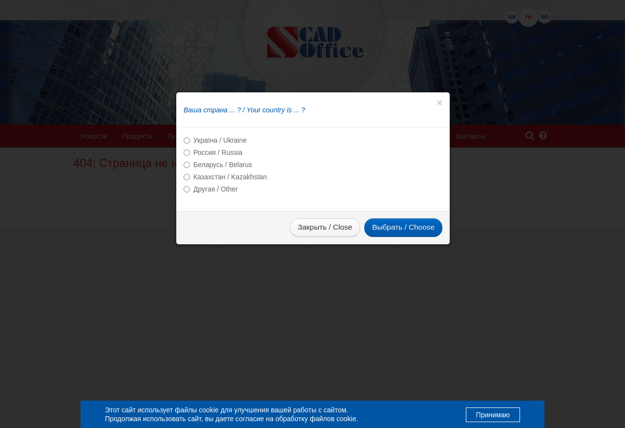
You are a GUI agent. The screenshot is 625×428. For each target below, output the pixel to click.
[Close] (439, 102)
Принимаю (493, 415)
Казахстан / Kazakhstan (230, 177)
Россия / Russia (217, 152)
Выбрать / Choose (403, 227)
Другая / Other (215, 189)
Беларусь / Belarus (222, 165)
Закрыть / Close (325, 227)
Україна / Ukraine (220, 140)
